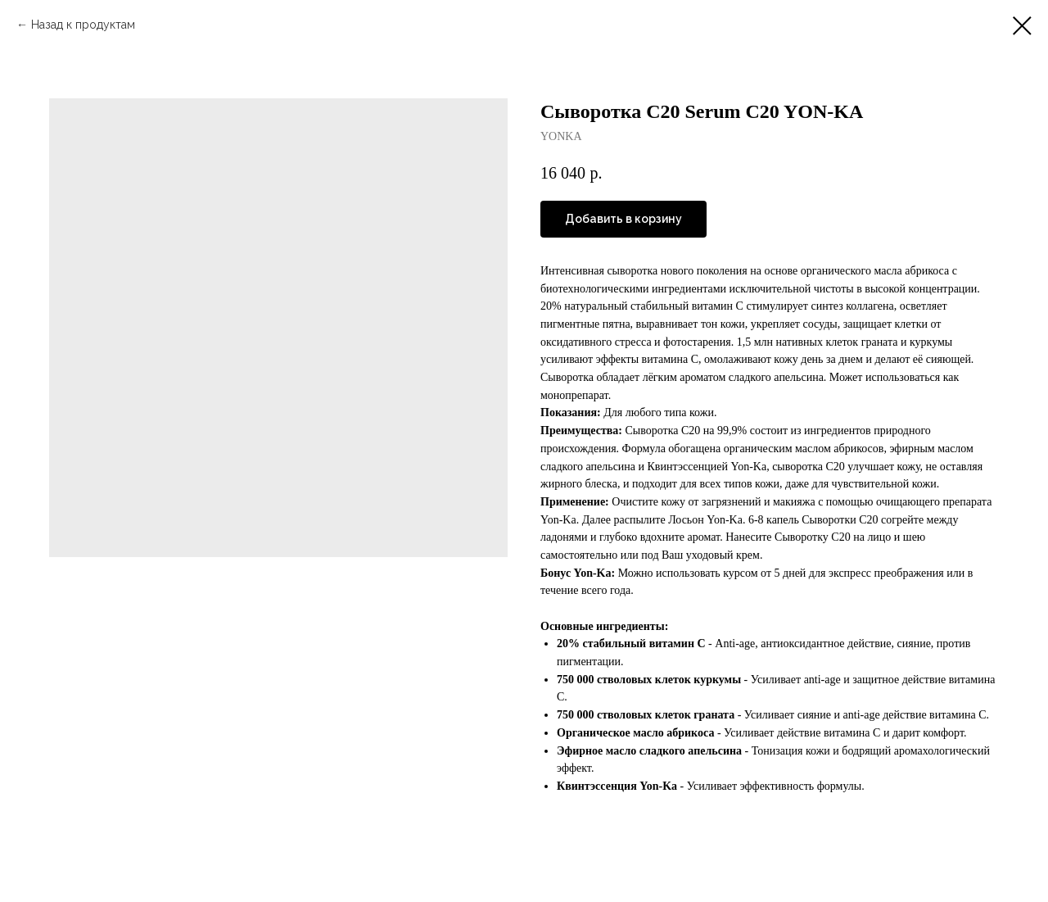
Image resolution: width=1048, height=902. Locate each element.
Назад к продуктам (83, 24)
